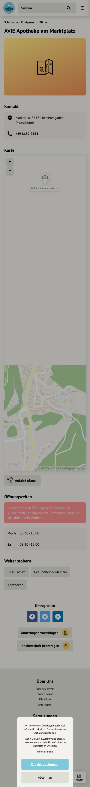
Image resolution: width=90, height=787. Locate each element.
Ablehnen (45, 777)
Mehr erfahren (45, 751)
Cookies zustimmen (45, 764)
